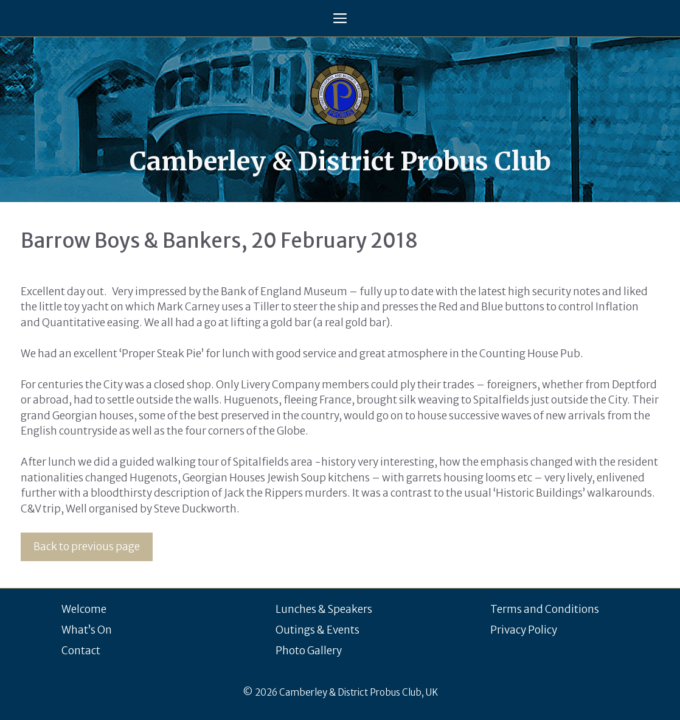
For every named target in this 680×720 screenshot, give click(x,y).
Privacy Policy (523, 630)
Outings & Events (317, 630)
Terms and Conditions (544, 609)
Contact (80, 650)
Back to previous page (86, 546)
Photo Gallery (309, 650)
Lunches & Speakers (324, 609)
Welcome (83, 609)
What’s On (86, 630)
